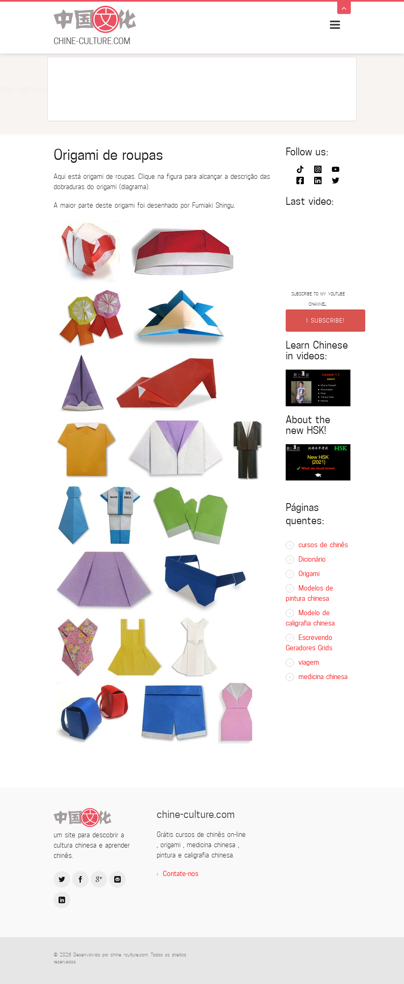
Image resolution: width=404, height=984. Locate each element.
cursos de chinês (323, 545)
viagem (308, 662)
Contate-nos (180, 874)
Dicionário (312, 559)
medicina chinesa (323, 677)
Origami (308, 574)
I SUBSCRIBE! (325, 320)
